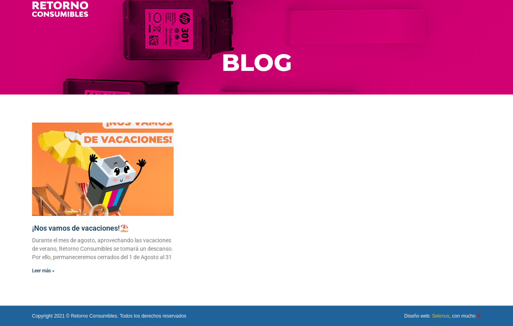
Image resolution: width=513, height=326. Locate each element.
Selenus (440, 316)
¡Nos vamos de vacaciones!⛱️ (80, 228)
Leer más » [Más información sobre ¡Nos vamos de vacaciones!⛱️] (43, 271)
